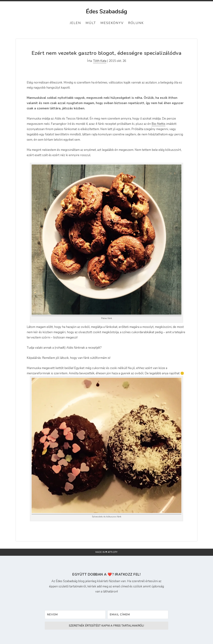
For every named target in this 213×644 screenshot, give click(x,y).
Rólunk (136, 23)
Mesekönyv (112, 23)
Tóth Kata (99, 61)
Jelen (75, 23)
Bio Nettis (158, 124)
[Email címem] (137, 614)
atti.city (112, 552)
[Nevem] (75, 614)
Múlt (91, 23)
